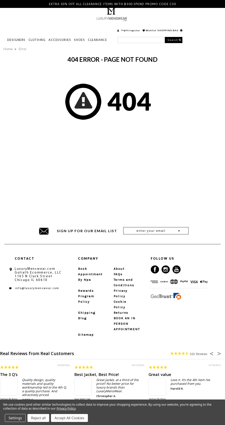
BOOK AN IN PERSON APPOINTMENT (127, 323)
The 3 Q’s (9, 374)
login (163, 17)
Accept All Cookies (69, 418)
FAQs (118, 274)
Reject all (38, 418)
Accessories (99, 26)
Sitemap (86, 335)
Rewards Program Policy (86, 296)
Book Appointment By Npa (90, 274)
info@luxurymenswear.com (37, 288)
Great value (160, 374)
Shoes (118, 26)
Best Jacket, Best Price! (96, 374)
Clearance (136, 26)
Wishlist (190, 17)
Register (174, 17)
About (119, 269)
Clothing (76, 26)
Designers (56, 26)
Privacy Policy (66, 408)
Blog (82, 318)
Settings (15, 418)
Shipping (86, 313)
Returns (121, 313)
